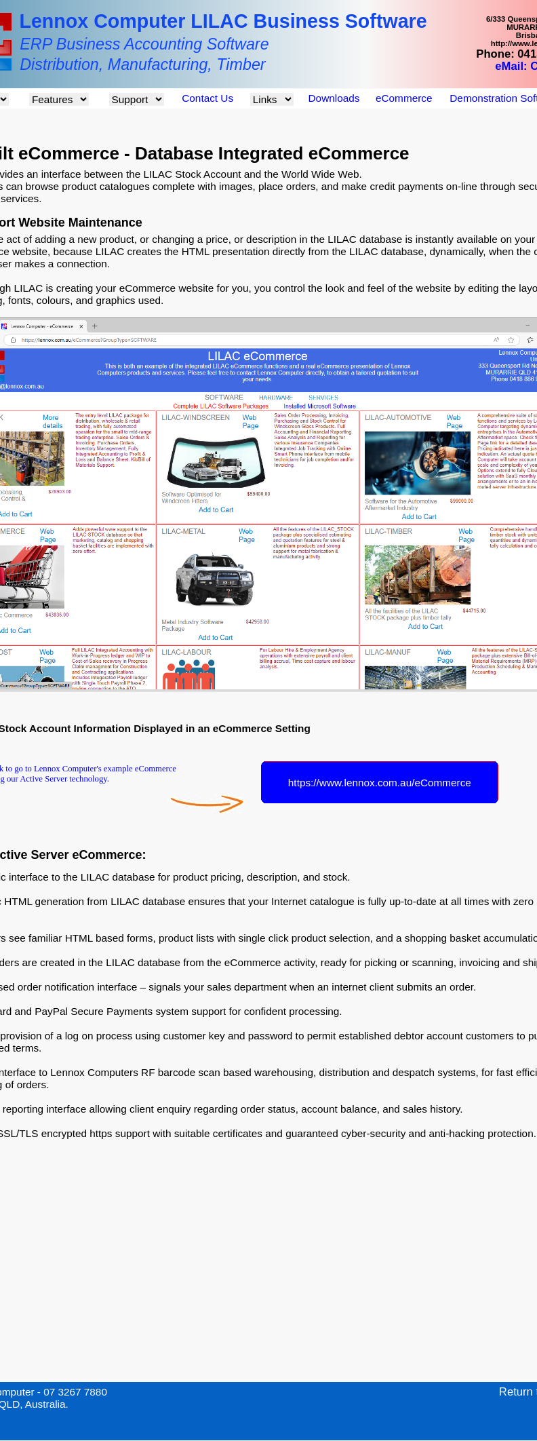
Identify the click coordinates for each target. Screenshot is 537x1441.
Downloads (334, 98)
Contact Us (207, 98)
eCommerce (404, 98)
